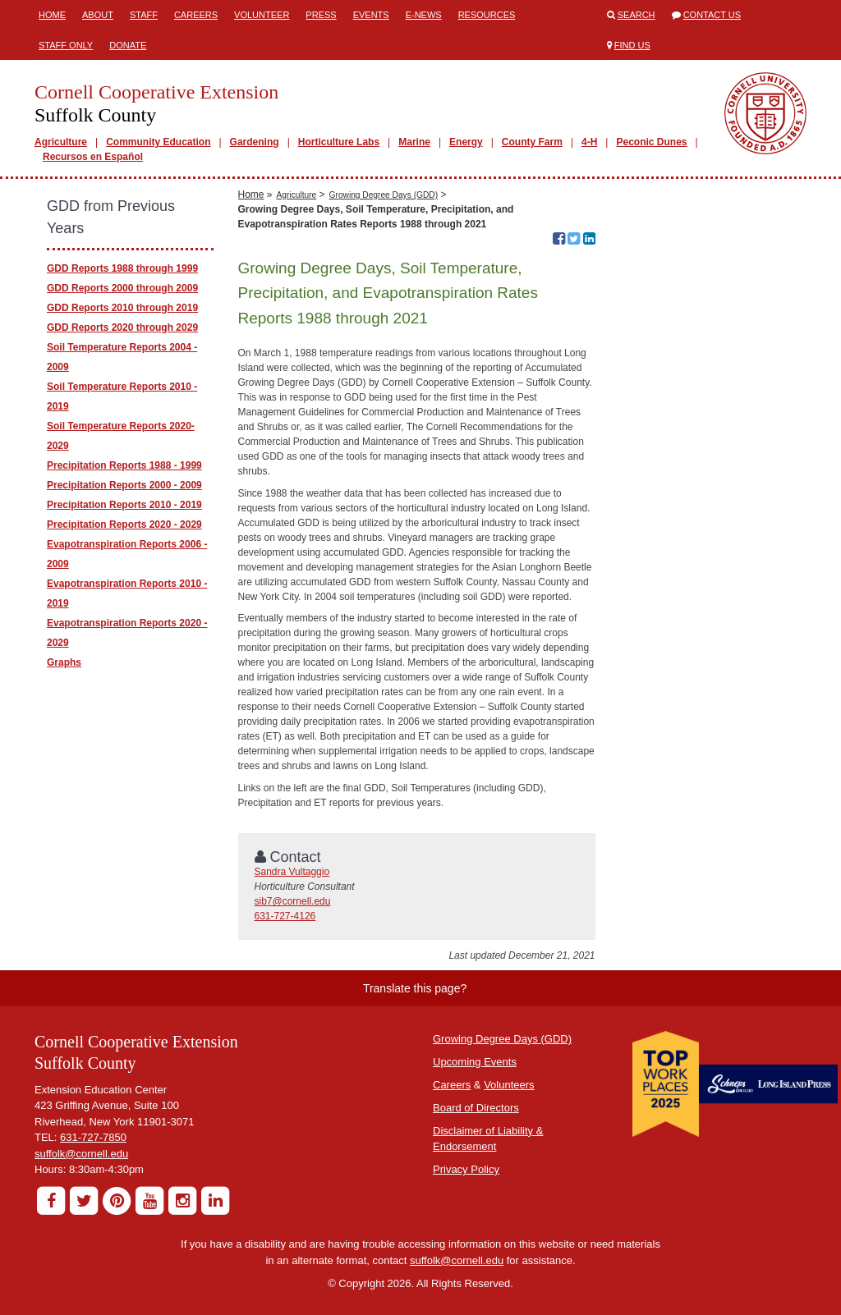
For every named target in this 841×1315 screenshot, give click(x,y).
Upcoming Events (475, 1062)
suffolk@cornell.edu (81, 1154)
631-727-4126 (285, 916)
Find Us (632, 45)
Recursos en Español (93, 157)
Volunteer (261, 15)
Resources (487, 15)
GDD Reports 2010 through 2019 (122, 308)
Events (371, 15)
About (97, 15)
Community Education (158, 142)
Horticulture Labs (338, 142)
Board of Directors (476, 1108)
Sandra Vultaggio (292, 871)
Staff (144, 15)
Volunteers (509, 1085)
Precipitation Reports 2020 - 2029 (124, 524)
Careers (196, 15)
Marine (414, 142)
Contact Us (712, 15)
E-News (424, 15)
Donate (127, 45)
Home (52, 15)
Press (321, 15)
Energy (466, 142)
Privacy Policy (466, 1169)
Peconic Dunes (651, 142)
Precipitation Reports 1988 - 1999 (124, 465)
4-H (589, 142)
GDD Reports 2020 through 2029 (122, 327)
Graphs (64, 662)
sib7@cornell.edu (293, 901)
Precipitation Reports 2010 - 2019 (124, 505)
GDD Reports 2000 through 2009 (122, 288)
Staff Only (66, 45)
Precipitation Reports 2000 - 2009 (124, 485)
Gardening (254, 142)
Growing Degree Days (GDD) (383, 194)
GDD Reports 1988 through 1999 (122, 268)
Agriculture (60, 142)
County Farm (532, 142)
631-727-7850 (93, 1137)
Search (636, 15)
